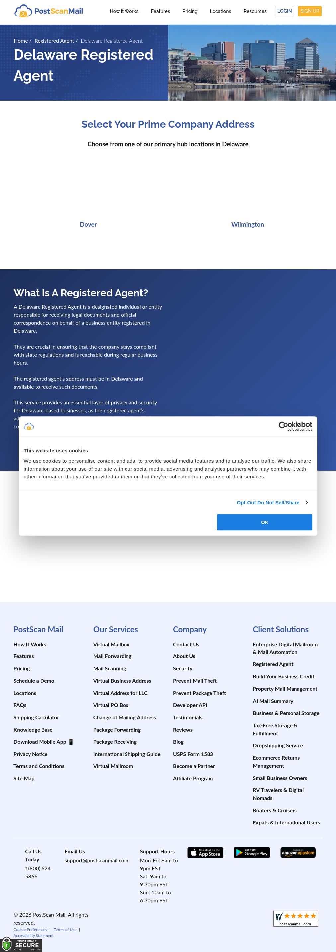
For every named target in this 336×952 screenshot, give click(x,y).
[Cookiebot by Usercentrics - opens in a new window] (283, 426)
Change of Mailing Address (124, 717)
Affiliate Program (193, 778)
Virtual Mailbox (111, 644)
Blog (178, 741)
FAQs (19, 705)
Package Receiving (115, 741)
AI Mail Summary (273, 701)
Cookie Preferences (30, 929)
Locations (220, 11)
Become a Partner (194, 766)
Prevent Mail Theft (195, 680)
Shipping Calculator (36, 717)
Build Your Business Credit (283, 676)
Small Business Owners (280, 778)
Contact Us (186, 644)
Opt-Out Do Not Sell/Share (268, 502)
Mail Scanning (109, 668)
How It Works (124, 11)
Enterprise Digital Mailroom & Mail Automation (285, 648)
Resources (255, 11)
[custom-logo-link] (48, 10)
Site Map (23, 778)
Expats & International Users (286, 822)
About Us (184, 656)
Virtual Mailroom (113, 766)
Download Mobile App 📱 (43, 741)
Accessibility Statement (33, 935)
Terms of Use (65, 929)
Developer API (190, 705)
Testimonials (187, 717)
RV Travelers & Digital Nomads (278, 794)
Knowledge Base (32, 729)
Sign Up (310, 11)
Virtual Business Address (122, 680)
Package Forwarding (117, 729)
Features (160, 11)
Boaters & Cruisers (275, 810)
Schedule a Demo (33, 680)
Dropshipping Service (278, 745)
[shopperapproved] (295, 919)
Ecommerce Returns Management (276, 761)
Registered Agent (273, 664)
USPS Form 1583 (193, 754)
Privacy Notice (30, 754)
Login (284, 11)
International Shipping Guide (127, 754)
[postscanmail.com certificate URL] (252, 576)
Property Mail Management (285, 688)
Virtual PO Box (110, 705)
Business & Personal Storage (286, 713)
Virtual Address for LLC (120, 693)
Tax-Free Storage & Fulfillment (275, 729)
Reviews (183, 729)
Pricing (190, 11)
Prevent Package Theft (199, 693)
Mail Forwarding (112, 656)
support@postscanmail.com (96, 860)
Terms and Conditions (38, 766)
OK (265, 522)
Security (182, 668)
